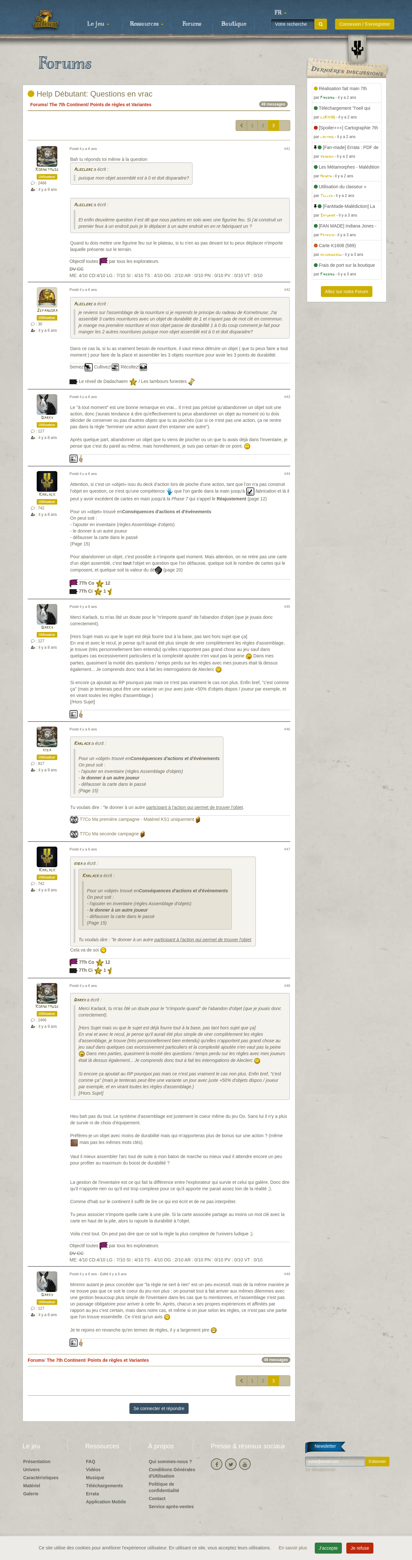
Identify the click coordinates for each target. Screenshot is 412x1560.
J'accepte (328, 1548)
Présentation (37, 1461)
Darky (47, 417)
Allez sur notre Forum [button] (346, 291)
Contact (157, 1498)
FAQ (90, 1461)
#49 (287, 1274)
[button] (280, 13)
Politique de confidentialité (164, 1487)
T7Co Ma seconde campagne (109, 833)
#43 (287, 397)
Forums (192, 24)
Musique (95, 1477)
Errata (92, 1493)
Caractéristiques (41, 1477)
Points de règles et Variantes (121, 104)
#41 (287, 149)
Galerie (30, 1493)
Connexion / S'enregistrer (364, 24)
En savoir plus (293, 1547)
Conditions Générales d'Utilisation (172, 1473)
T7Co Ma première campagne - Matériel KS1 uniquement (137, 819)
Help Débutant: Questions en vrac (90, 93)
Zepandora (47, 310)
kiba (47, 750)
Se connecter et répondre (159, 1408)
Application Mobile (106, 1501)
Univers (31, 1469)
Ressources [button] (147, 24)
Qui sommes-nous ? (170, 1461)
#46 (287, 729)
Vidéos (93, 1469)
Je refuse (360, 1548)
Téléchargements (104, 1485)
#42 (287, 290)
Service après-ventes (171, 1506)
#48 (287, 986)
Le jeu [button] (98, 24)
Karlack (47, 494)
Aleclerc (83, 169)
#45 (287, 606)
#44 (287, 474)
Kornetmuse (47, 169)
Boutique (233, 24)
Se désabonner (320, 1469)
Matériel (31, 1485)
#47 (287, 849)
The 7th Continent (68, 104)
